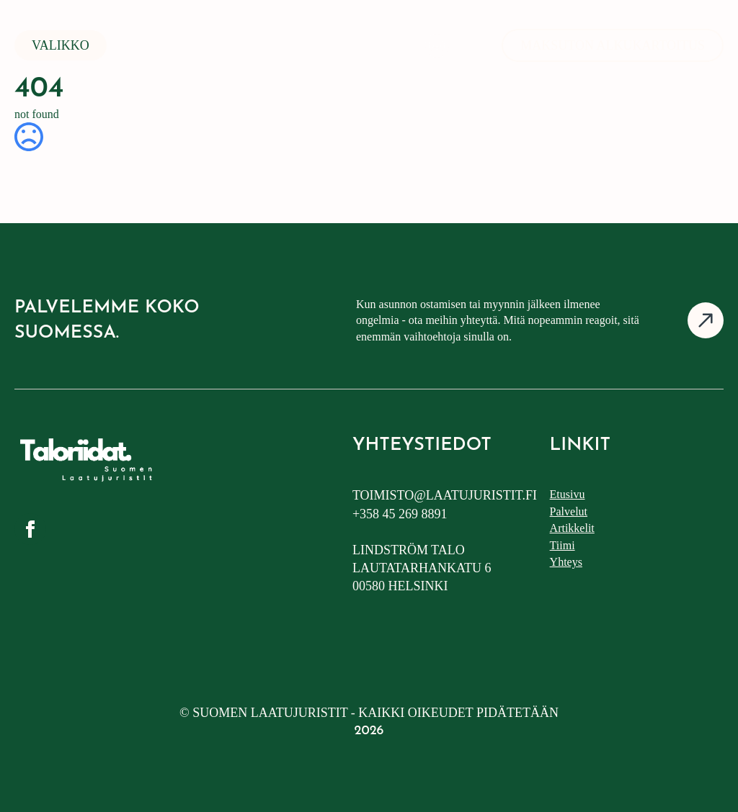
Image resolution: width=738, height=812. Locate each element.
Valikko (60, 45)
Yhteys (566, 562)
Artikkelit (572, 528)
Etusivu (567, 494)
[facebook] (30, 529)
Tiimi (562, 545)
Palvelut (568, 511)
